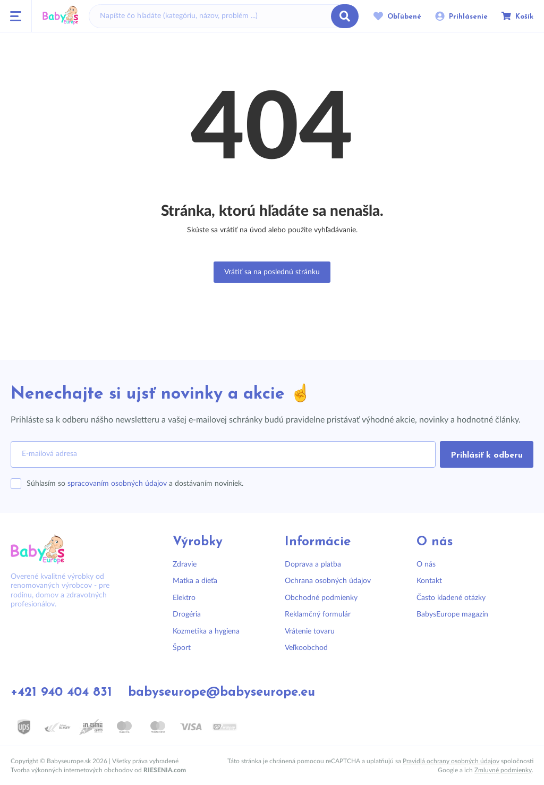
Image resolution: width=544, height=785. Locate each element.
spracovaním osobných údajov (117, 483)
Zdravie (185, 564)
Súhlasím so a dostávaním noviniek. (135, 483)
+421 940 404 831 (61, 692)
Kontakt (429, 581)
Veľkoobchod (306, 648)
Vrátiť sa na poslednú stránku (272, 272)
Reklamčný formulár (318, 614)
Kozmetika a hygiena (206, 631)
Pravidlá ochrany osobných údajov (451, 761)
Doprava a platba (313, 564)
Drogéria (187, 614)
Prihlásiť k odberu (486, 455)
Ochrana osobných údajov (328, 581)
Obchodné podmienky (321, 598)
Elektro (184, 598)
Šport (182, 648)
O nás (426, 564)
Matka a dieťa (195, 581)
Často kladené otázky (451, 598)
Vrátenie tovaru (310, 631)
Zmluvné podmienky (503, 770)
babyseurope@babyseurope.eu (221, 692)
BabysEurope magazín (452, 614)
